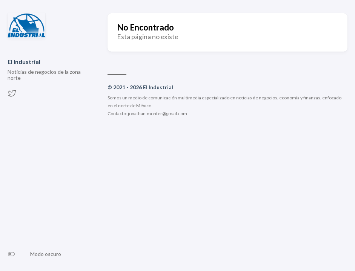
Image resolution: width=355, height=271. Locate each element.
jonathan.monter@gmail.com (157, 113)
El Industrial (24, 61)
